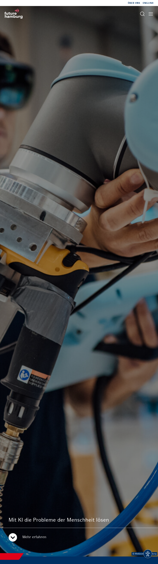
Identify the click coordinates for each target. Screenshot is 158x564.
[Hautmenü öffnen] (150, 14)
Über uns (134, 3)
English (148, 3)
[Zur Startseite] (14, 14)
